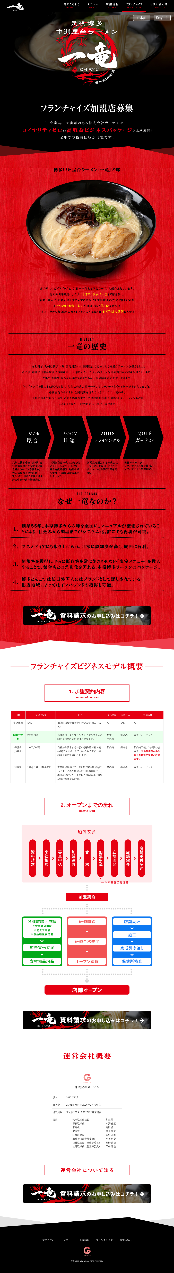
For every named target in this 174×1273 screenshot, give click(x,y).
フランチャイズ (104, 1240)
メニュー (68, 1240)
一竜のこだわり (48, 1240)
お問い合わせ (127, 1240)
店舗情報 (84, 1240)
